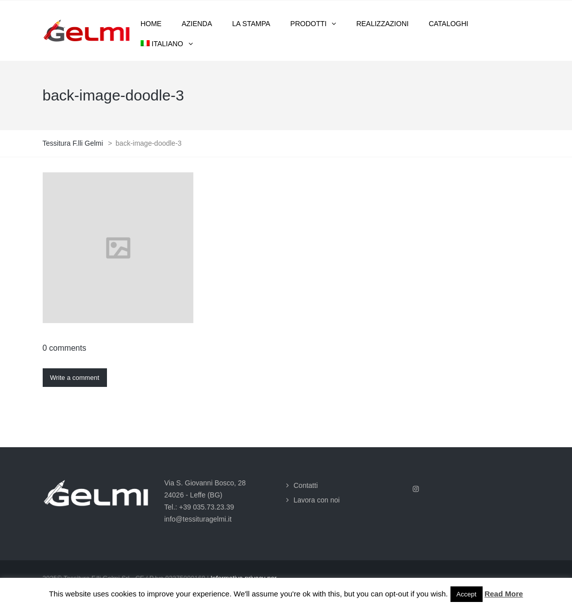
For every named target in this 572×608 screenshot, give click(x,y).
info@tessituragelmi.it (198, 519)
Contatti (306, 485)
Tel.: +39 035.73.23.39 (199, 507)
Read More (504, 593)
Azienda (197, 24)
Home (151, 24)
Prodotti (308, 24)
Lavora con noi (317, 500)
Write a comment (74, 377)
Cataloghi (449, 24)
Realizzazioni (382, 24)
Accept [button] (466, 594)
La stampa (251, 24)
